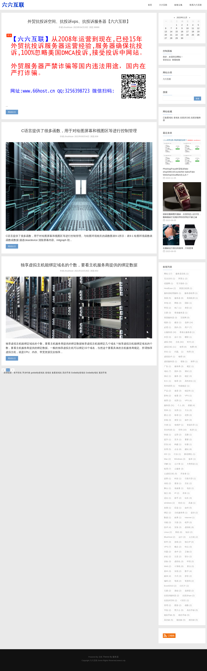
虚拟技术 (169, 356)
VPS (188, 395)
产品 (167, 391)
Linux (168, 532)
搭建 (191, 405)
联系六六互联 (196, 5)
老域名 (177, 117)
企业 (177, 449)
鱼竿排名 (18, 373)
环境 (190, 561)
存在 (167, 352)
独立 (167, 493)
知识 (188, 532)
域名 (167, 371)
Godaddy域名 (92, 373)
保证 (167, 376)
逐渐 (177, 483)
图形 (177, 605)
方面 (177, 522)
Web (167, 566)
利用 (190, 352)
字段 (167, 610)
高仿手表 (66, 373)
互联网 (184, 317)
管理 (167, 605)
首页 (150, 5)
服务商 (178, 366)
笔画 (177, 581)
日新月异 (190, 478)
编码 (167, 581)
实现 (177, 571)
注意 (177, 556)
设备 (167, 561)
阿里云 (182, 278)
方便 (167, 425)
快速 (167, 434)
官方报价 (181, 283)
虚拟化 (178, 561)
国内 (177, 327)
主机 (180, 342)
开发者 (184, 473)
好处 (167, 556)
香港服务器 (180, 313)
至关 (177, 439)
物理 (181, 356)
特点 (188, 547)
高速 (191, 503)
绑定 (167, 512)
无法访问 (169, 278)
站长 (188, 498)
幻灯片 (184, 586)
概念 (177, 547)
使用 (183, 347)
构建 (177, 444)
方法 (188, 410)
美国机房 (192, 298)
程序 (188, 522)
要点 (167, 415)
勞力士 (178, 610)
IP (176, 493)
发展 (167, 508)
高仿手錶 (192, 610)
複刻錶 (180, 620)
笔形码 (189, 581)
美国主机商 (185, 288)
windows (169, 503)
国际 (188, 303)
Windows (179, 459)
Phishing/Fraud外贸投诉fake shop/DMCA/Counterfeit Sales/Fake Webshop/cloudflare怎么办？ (179, 172)
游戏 (177, 542)
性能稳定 (183, 386)
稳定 (188, 376)
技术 (167, 527)
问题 (167, 552)
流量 (188, 434)
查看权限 (176, 60)
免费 (193, 347)
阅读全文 (12, 112)
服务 (177, 376)
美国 (167, 298)
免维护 (178, 425)
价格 (167, 420)
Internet (189, 517)
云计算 (178, 464)
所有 (186, 493)
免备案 (178, 488)
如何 (188, 508)
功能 (167, 522)
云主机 (193, 537)
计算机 (179, 566)
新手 (177, 498)
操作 (188, 420)
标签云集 (178, 5)
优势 (188, 415)
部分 (188, 556)
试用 (177, 400)
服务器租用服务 (172, 293)
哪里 (188, 337)
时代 (190, 342)
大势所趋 (192, 464)
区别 (167, 444)
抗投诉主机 (185, 117)
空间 (182, 430)
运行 (182, 537)
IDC (167, 454)
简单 (167, 410)
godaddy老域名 (38, 373)
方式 (177, 576)
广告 (167, 366)
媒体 (167, 576)
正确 (188, 552)
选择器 (189, 591)
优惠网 (168, 283)
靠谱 (177, 415)
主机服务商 (180, 512)
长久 (167, 381)
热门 (177, 308)
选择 (189, 322)
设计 (177, 337)
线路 (167, 322)
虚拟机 (189, 527)
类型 (188, 308)
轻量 (188, 444)
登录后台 (167, 60)
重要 (188, 439)
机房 (193, 430)
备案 (177, 395)
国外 (177, 371)
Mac (167, 459)
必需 (167, 327)
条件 (177, 552)
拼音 (188, 576)
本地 (167, 303)
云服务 (178, 469)
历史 (188, 483)
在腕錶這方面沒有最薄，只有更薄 (178, 248)
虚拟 (168, 342)
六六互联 (163, 5)
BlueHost (169, 537)
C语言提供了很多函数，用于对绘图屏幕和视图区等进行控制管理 (79, 131)
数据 (167, 517)
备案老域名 (57, 373)
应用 (167, 449)
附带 (194, 361)
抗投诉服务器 (171, 595)
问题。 (178, 352)
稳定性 (189, 391)
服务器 (178, 298)
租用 (167, 469)
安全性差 (169, 430)
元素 (167, 591)
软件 (167, 542)
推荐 (167, 400)
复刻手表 (103, 373)
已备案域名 (168, 117)
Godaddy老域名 (78, 373)
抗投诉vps (188, 595)
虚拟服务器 (170, 361)
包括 (190, 488)
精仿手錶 (183, 615)
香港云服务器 (187, 332)
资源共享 (192, 425)
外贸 (167, 337)
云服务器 (170, 332)
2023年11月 (182, 17)
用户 (188, 327)
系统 (178, 532)
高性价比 (190, 381)
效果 (177, 517)
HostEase (170, 288)
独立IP (189, 542)
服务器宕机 (182, 274)
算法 (190, 566)
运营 (177, 434)
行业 (177, 454)
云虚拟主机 (170, 473)
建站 (188, 449)
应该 (177, 508)
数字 (188, 571)
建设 (177, 322)
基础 (177, 591)
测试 (188, 371)
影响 (167, 395)
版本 (192, 459)
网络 (177, 303)
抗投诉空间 (170, 600)
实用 (177, 410)
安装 (177, 527)
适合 (167, 498)
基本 (167, 571)
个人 (181, 405)
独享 (177, 381)
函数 (188, 605)
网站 (168, 274)
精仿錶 (193, 620)
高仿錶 (168, 620)
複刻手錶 (169, 615)
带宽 (167, 308)
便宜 (177, 420)
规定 (190, 366)
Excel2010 (170, 586)
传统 (167, 483)
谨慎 (183, 361)
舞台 (167, 488)
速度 (177, 391)
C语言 (184, 600)
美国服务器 (170, 317)
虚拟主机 (170, 347)
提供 (194, 512)
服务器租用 (191, 293)
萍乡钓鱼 (26, 373)
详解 (167, 464)
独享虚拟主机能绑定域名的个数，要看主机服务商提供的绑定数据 (79, 265)
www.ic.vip (121, 661)
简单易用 (169, 386)
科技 (177, 478)
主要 (167, 313)
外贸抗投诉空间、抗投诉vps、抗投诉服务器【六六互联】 (79, 21)
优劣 (181, 503)
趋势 (167, 478)
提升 (167, 439)
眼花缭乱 (189, 454)
